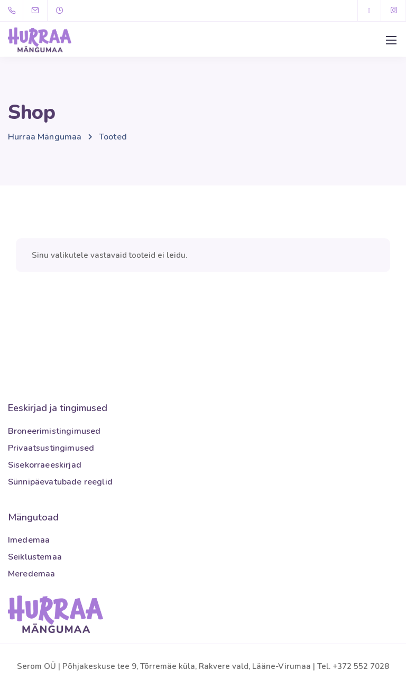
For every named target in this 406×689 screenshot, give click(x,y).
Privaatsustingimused (51, 448)
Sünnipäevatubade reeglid (60, 482)
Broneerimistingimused (54, 431)
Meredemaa (31, 574)
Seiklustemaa (35, 557)
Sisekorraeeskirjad (44, 465)
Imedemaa (29, 540)
